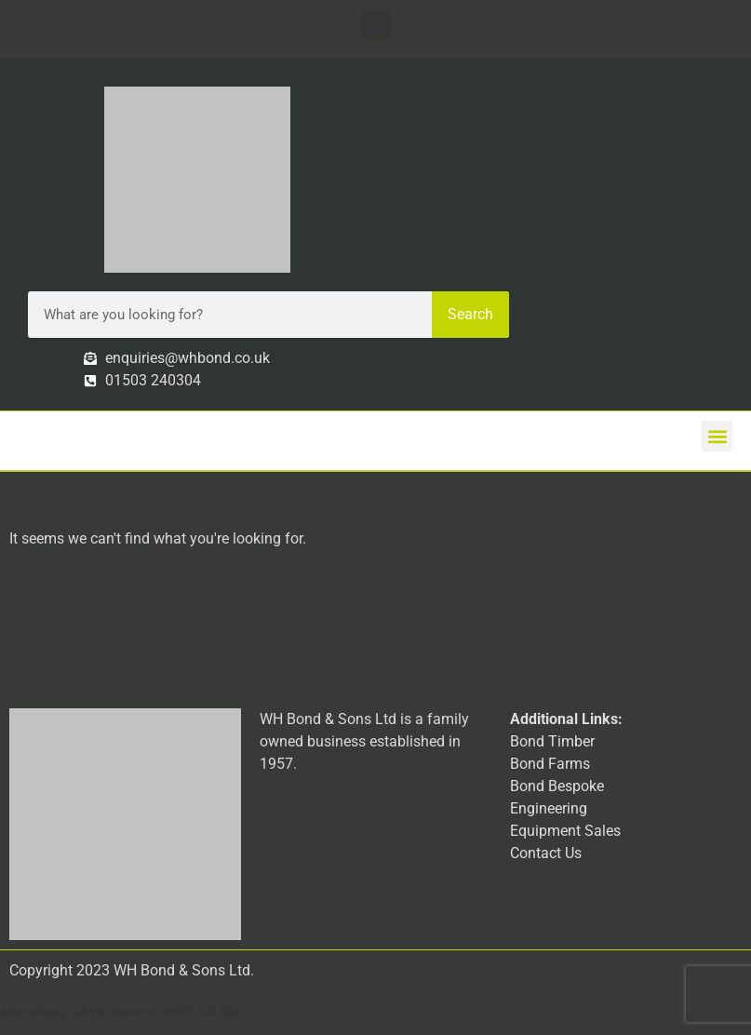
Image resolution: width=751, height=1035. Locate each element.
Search (470, 314)
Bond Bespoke (557, 786)
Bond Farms (550, 764)
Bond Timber (552, 741)
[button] (375, 24)
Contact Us (546, 853)
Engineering (548, 808)
